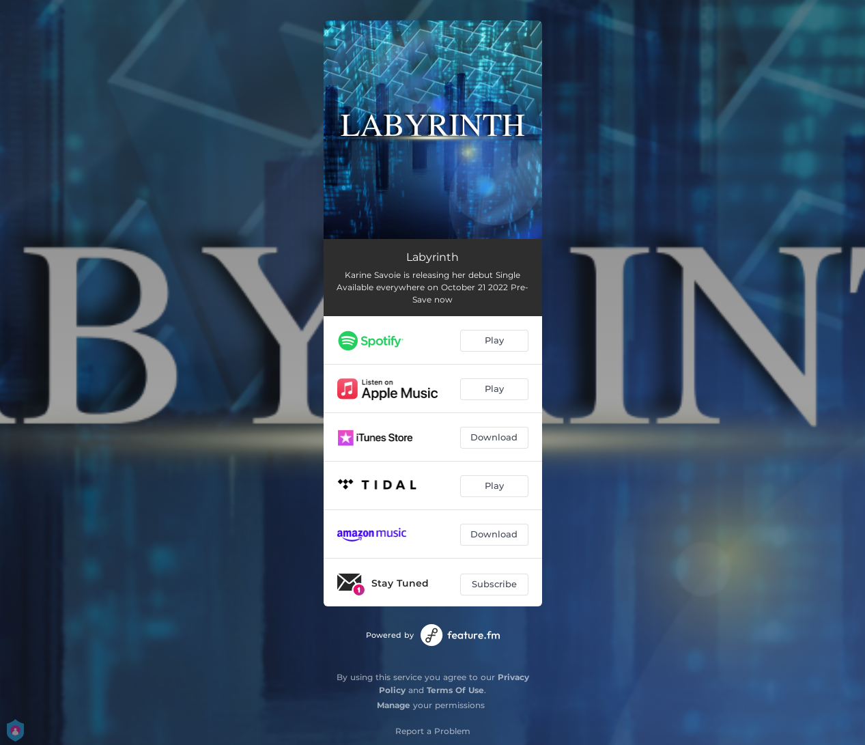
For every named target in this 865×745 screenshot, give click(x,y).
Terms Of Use (455, 690)
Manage (393, 705)
